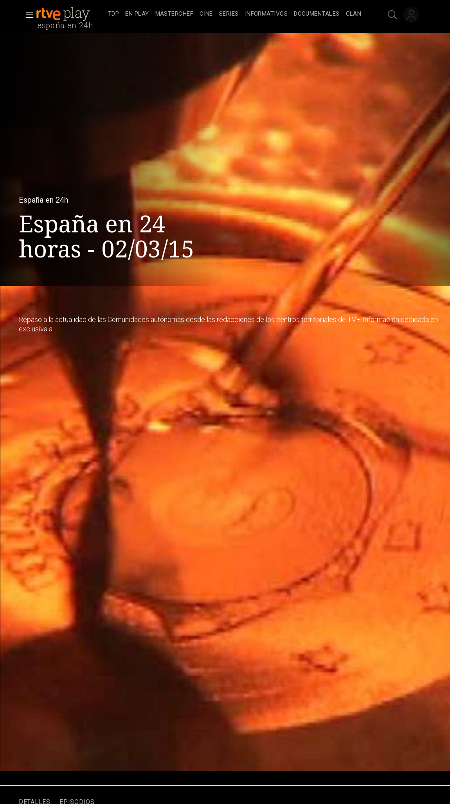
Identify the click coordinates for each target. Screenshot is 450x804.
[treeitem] (113, 14)
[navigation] (234, 14)
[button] (27, 14)
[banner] (70, 14)
